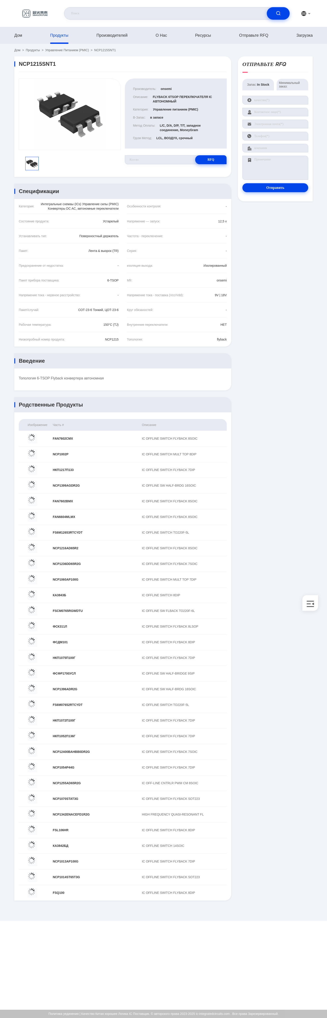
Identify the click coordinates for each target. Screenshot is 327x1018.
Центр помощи (293, 993)
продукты (59, 35)
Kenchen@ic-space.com (50, 969)
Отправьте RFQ (253, 35)
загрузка (304, 35)
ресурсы (203, 35)
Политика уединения (297, 983)
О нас (161, 35)
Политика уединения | (64, 1014)
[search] (278, 13)
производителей (112, 35)
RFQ (210, 159)
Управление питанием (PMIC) (67, 50)
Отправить (275, 188)
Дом (18, 35)
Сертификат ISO (294, 964)
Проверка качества (296, 973)
